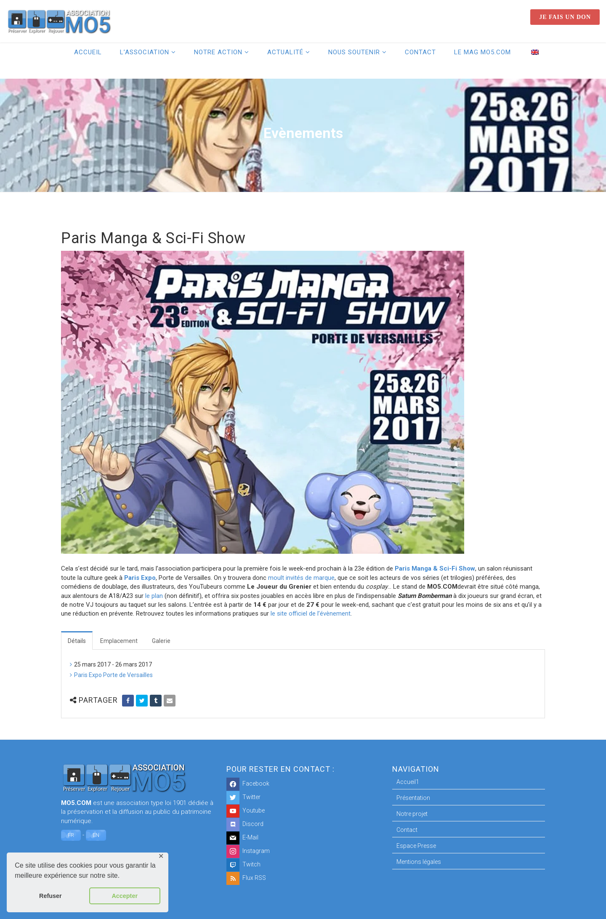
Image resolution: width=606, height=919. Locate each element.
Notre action (218, 52)
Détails (77, 640)
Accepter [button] (125, 895)
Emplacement (119, 640)
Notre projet (412, 813)
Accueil (88, 52)
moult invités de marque (301, 578)
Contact (420, 52)
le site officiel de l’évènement (311, 613)
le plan (154, 596)
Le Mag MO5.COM (482, 52)
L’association (144, 52)
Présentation (413, 797)
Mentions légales (418, 861)
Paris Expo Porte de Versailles (113, 675)
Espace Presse (416, 845)
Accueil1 (407, 781)
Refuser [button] (50, 895)
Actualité (285, 52)
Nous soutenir (354, 52)
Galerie (161, 640)
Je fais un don (565, 17)
